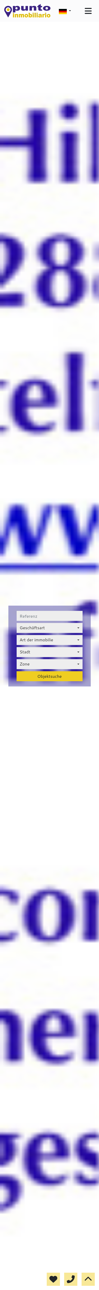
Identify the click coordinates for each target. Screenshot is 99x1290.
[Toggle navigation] (88, 11)
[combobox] (49, 628)
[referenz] (49, 616)
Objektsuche (49, 676)
